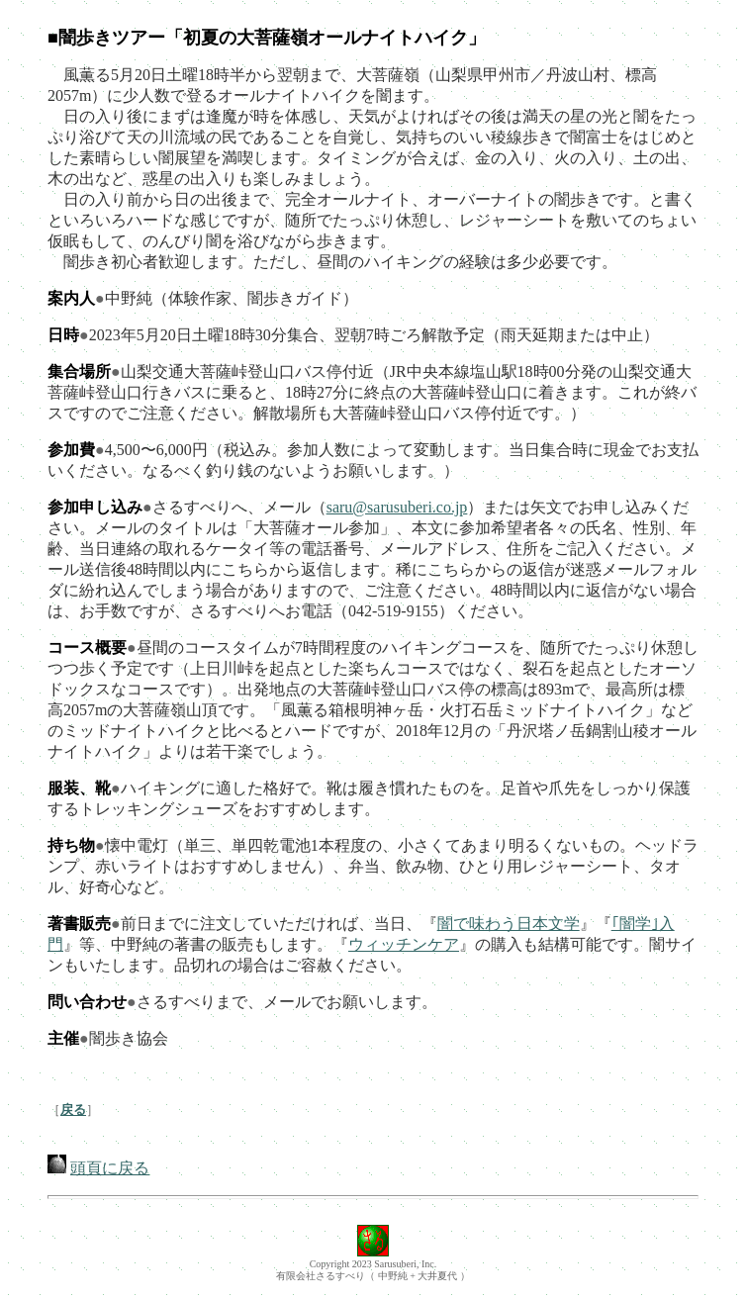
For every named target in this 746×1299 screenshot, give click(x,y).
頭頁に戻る (109, 1168)
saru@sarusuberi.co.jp (397, 507)
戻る (73, 1109)
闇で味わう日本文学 (508, 923)
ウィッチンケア (403, 944)
